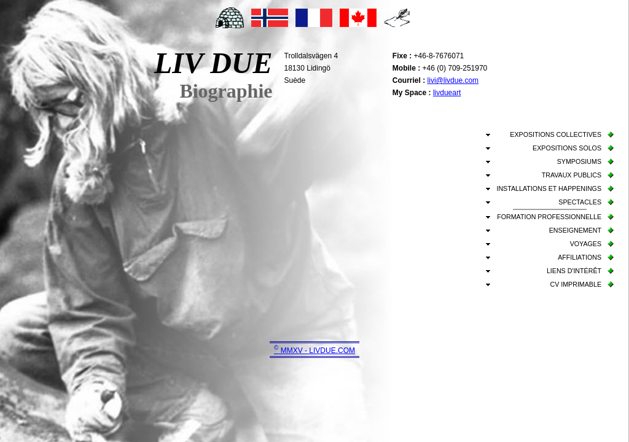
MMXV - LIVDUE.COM (314, 350)
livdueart (447, 92)
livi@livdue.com (453, 80)
